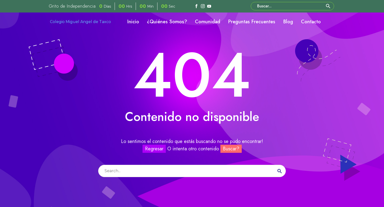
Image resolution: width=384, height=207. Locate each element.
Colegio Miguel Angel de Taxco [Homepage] (80, 21)
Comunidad (207, 21)
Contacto (311, 21)
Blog (288, 21)
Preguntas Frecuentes (251, 21)
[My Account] (331, 22)
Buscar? (231, 148)
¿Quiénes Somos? (167, 21)
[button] (328, 6)
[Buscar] (292, 6)
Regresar (154, 148)
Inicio (133, 21)
